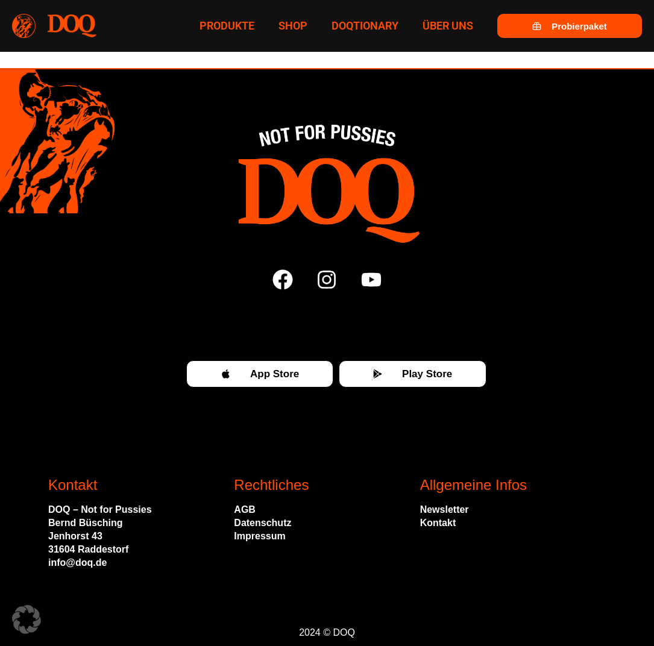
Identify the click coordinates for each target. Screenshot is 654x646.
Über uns (448, 25)
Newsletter (444, 509)
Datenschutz (262, 523)
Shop (292, 25)
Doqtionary (365, 25)
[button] (26, 619)
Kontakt (438, 523)
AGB (245, 509)
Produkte (227, 25)
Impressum (259, 536)
